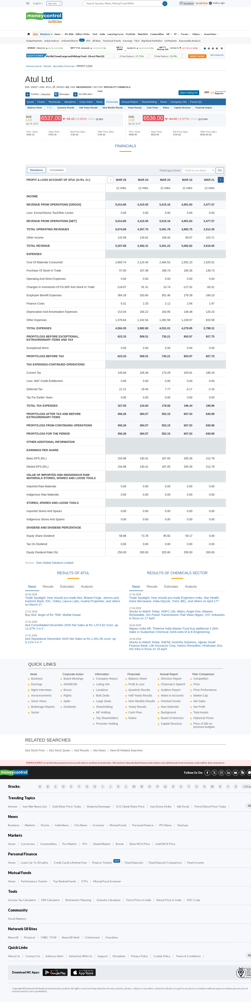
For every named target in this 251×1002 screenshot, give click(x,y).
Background (168, 712)
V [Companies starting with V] (204, 786)
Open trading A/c (189, 92)
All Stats (96, 40)
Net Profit (199, 706)
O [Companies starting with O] (149, 786)
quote (30, 101)
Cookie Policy (162, 956)
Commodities (157, 34)
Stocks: (14, 786)
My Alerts (187, 3)
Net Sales (199, 701)
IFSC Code (194, 900)
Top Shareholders (107, 718)
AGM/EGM (70, 684)
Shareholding (149, 101)
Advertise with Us (81, 956)
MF (169, 34)
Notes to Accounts (172, 695)
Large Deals (103, 701)
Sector (35, 712)
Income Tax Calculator (22, 900)
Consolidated (57, 170)
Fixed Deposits (134, 862)
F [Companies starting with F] (79, 786)
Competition (200, 678)
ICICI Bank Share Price (130, 806)
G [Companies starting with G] (87, 786)
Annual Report (129, 101)
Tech (94, 34)
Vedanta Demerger (99, 806)
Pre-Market (69, 844)
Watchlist (143, 34)
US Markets (170, 40)
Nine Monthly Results (142, 701)
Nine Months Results (113, 107)
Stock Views (38, 701)
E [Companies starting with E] (71, 786)
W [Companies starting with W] (212, 786)
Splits (67, 701)
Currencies (28, 844)
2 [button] (209, 48)
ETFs (85, 881)
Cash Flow (135, 712)
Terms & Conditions (188, 956)
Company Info (178, 101)
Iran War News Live (35, 806)
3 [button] (213, 48)
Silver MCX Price (140, 844)
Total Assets (200, 712)
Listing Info (103, 684)
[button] (27, 3)
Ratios (166, 107)
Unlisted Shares (73, 40)
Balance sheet (35, 107)
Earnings (128, 40)
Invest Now (211, 34)
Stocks (45, 825)
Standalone (36, 170)
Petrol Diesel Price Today (210, 806)
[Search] (125, 3)
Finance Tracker (106, 861)
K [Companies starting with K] (118, 786)
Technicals (54, 101)
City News (81, 825)
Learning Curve (115, 34)
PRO (35, 34)
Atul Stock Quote (59, 750)
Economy (99, 825)
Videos (197, 34)
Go (220, 170)
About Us (14, 956)
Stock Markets (17, 918)
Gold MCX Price (165, 844)
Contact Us (33, 956)
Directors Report (171, 678)
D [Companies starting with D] (63, 786)
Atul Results (81, 750)
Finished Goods (171, 701)
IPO (88, 40)
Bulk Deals (102, 695)
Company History (106, 678)
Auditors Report (170, 689)
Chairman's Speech (173, 684)
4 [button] (217, 48)
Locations (102, 689)
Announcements (41, 695)
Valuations (70, 101)
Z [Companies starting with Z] (236, 786)
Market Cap (200, 695)
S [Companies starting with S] (181, 786)
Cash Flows (152, 107)
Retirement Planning (78, 900)
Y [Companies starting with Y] (228, 786)
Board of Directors (172, 718)
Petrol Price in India (139, 900)
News (59, 34)
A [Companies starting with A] (40, 786)
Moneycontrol (34, 66)
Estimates (67, 586)
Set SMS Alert (82, 94)
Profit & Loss (136, 684)
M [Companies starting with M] (134, 786)
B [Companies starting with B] (48, 786)
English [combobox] (38, 3)
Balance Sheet (138, 678)
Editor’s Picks (83, 34)
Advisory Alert (54, 956)
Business (37, 678)
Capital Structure (182, 107)
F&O (137, 40)
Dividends (70, 706)
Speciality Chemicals (64, 66)
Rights (68, 695)
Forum (185, 34)
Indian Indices (51, 40)
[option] (113, 48)
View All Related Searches (126, 750)
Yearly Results (135, 107)
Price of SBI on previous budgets (204, 725)
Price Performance (205, 689)
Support (103, 956)
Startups (183, 825)
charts (41, 101)
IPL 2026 (69, 34)
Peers (163, 101)
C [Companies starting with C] (56, 786)
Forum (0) (196, 101)
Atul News (99, 750)
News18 (13, 937)
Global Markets (34, 40)
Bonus (68, 689)
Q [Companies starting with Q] (165, 786)
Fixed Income (195, 862)
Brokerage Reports (43, 706)
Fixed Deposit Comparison (165, 862)
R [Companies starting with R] (173, 786)
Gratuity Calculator (109, 900)
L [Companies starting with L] (126, 786)
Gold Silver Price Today (67, 806)
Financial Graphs (203, 107)
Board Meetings (73, 678)
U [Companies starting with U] (197, 786)
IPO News (165, 825)
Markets (46, 34)
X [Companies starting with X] (220, 786)
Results (48, 586)
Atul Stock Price (35, 750)
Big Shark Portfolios (152, 40)
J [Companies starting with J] (110, 786)
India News (62, 825)
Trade (99, 91)
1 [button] (205, 48)
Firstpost (30, 937)
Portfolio (130, 34)
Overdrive (111, 937)
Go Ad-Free (202, 3)
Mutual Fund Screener (107, 881)
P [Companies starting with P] (157, 786)
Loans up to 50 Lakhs (35, 862)
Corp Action (86, 101)
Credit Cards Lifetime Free (70, 862)
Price (196, 684)
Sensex (13, 806)
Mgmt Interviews (41, 689)
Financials (112, 101)
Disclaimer (119, 956)
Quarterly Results (65, 107)
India (102, 34)
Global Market (102, 844)
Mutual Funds (118, 825)
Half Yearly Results (88, 107)
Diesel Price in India (169, 900)
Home (12, 844)
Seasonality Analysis (190, 40)
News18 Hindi (71, 937)
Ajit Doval (183, 806)
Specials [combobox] (54, 3)
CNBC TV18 (49, 937)
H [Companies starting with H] (95, 786)
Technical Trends (112, 40)
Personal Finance (143, 825)
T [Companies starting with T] (189, 786)
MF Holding (103, 712)
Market (47, 66)
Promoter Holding (107, 723)
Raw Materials (170, 706)
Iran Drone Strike (161, 806)
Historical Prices (203, 718)
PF (176, 34)
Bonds (120, 844)
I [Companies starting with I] (102, 786)
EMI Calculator (50, 900)
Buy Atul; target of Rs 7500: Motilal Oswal (53, 614)
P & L (50, 107)
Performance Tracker (34, 881)
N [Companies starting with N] (142, 786)
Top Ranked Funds (65, 881)
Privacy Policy (140, 956)
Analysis (87, 586)
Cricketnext (92, 937)
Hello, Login (219, 3)
